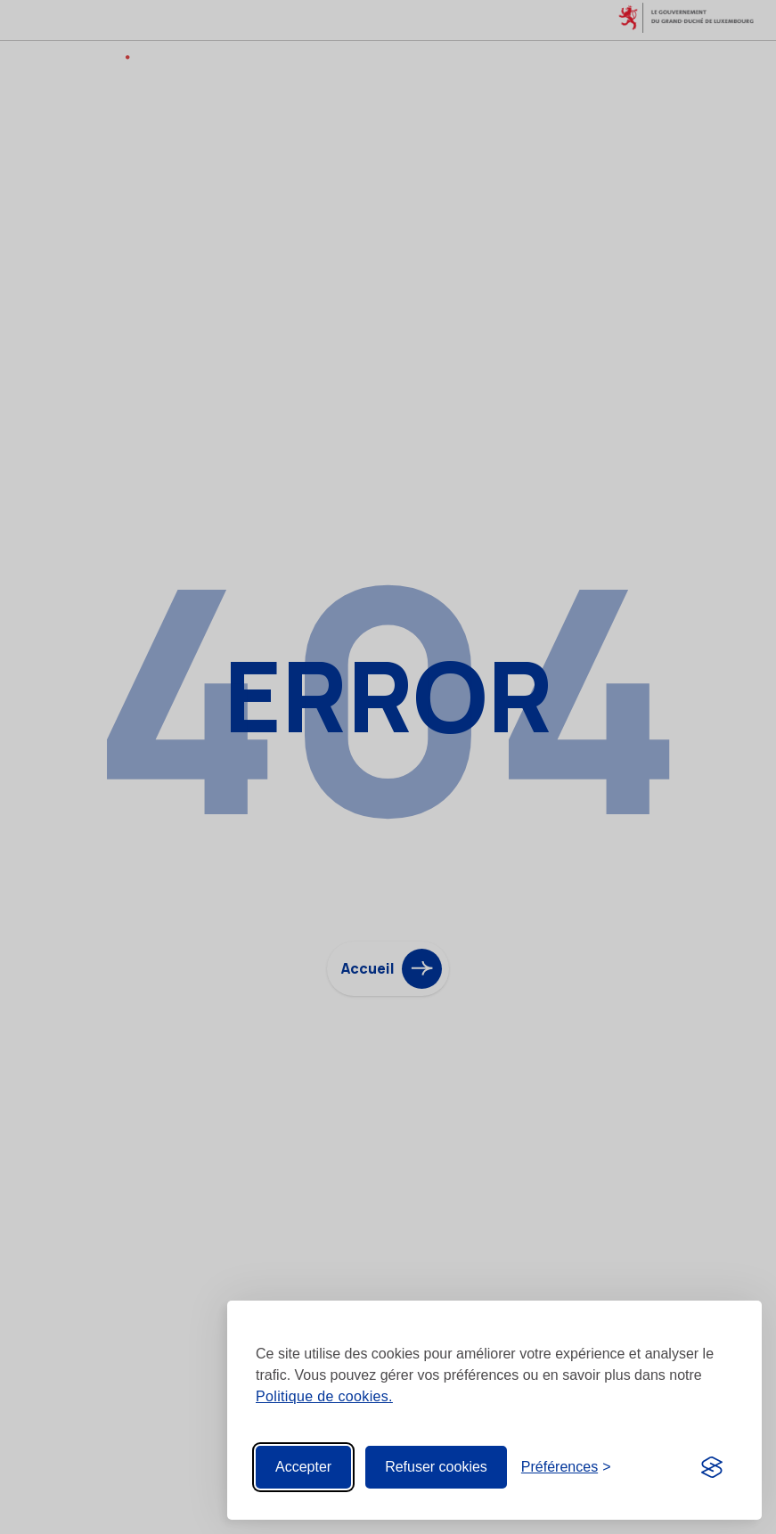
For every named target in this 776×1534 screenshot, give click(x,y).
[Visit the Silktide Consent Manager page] (711, 1467)
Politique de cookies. (324, 1396)
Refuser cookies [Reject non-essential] (436, 1466)
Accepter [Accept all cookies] (303, 1466)
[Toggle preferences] (566, 1467)
